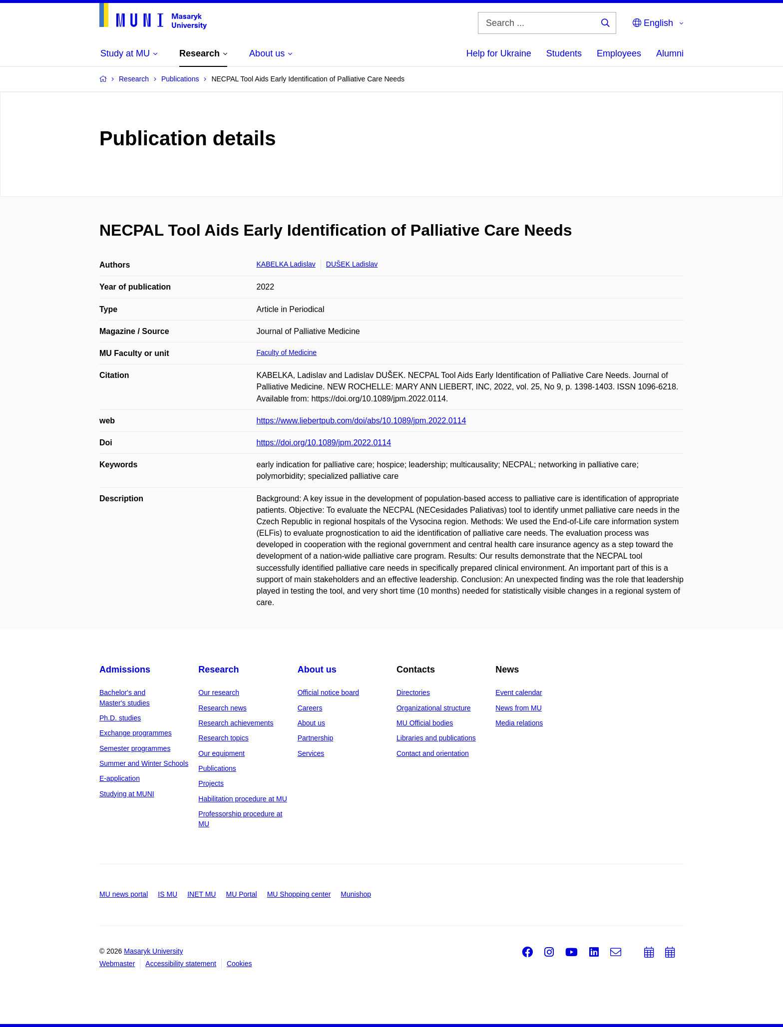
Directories (413, 692)
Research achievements (235, 723)
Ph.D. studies (120, 718)
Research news (222, 708)
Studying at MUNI (126, 794)
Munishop (356, 894)
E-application (119, 778)
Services (311, 753)
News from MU (518, 708)
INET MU (201, 894)
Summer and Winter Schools (143, 763)
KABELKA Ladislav (286, 264)
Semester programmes (134, 748)
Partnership (316, 738)
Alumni (670, 53)
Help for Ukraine (498, 53)
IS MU (167, 894)
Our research (218, 692)
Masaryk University (153, 951)
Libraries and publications (436, 738)
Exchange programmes (135, 733)
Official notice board (328, 692)
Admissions (124, 670)
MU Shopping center (299, 894)
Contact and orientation (432, 753)
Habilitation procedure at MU (242, 799)
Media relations (519, 723)
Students (564, 53)
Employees (619, 53)
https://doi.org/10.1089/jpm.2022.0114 (324, 442)
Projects (211, 783)
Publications (217, 768)
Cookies (239, 964)
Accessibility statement (180, 964)
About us (317, 670)
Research (218, 670)
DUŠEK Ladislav (352, 264)
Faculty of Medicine (287, 352)
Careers (310, 708)
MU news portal (123, 894)
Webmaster (117, 964)
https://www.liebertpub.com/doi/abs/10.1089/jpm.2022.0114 (361, 420)
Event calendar (518, 692)
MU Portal (241, 894)
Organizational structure (433, 708)
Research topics (223, 738)
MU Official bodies (424, 723)
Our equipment (221, 753)
